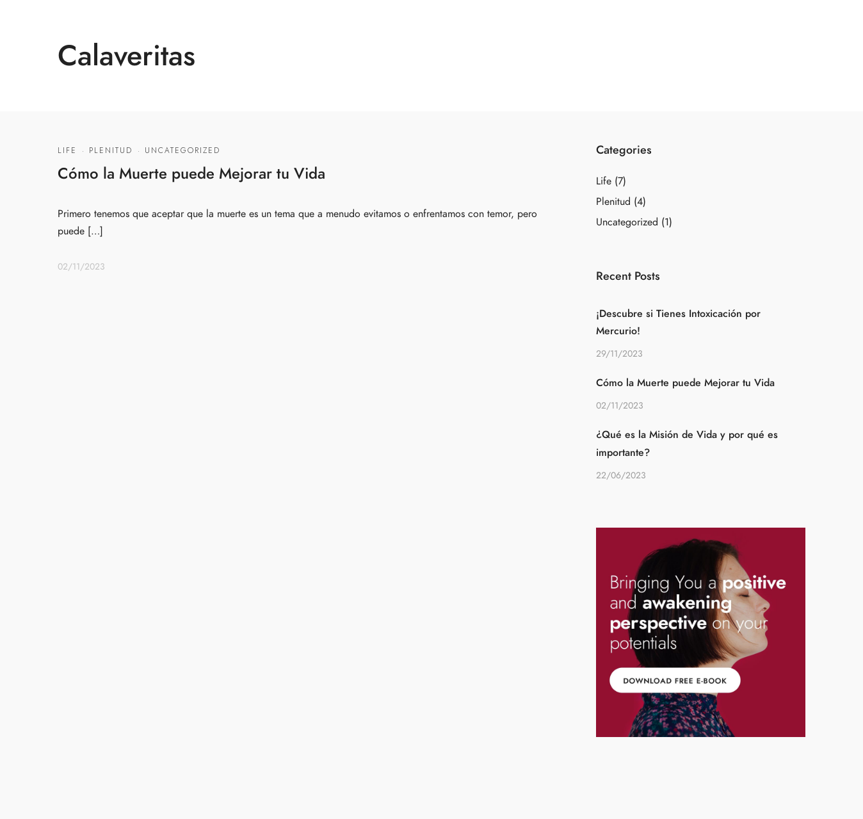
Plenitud (111, 150)
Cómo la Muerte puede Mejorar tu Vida (191, 173)
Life (67, 150)
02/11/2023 (81, 267)
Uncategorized (182, 150)
